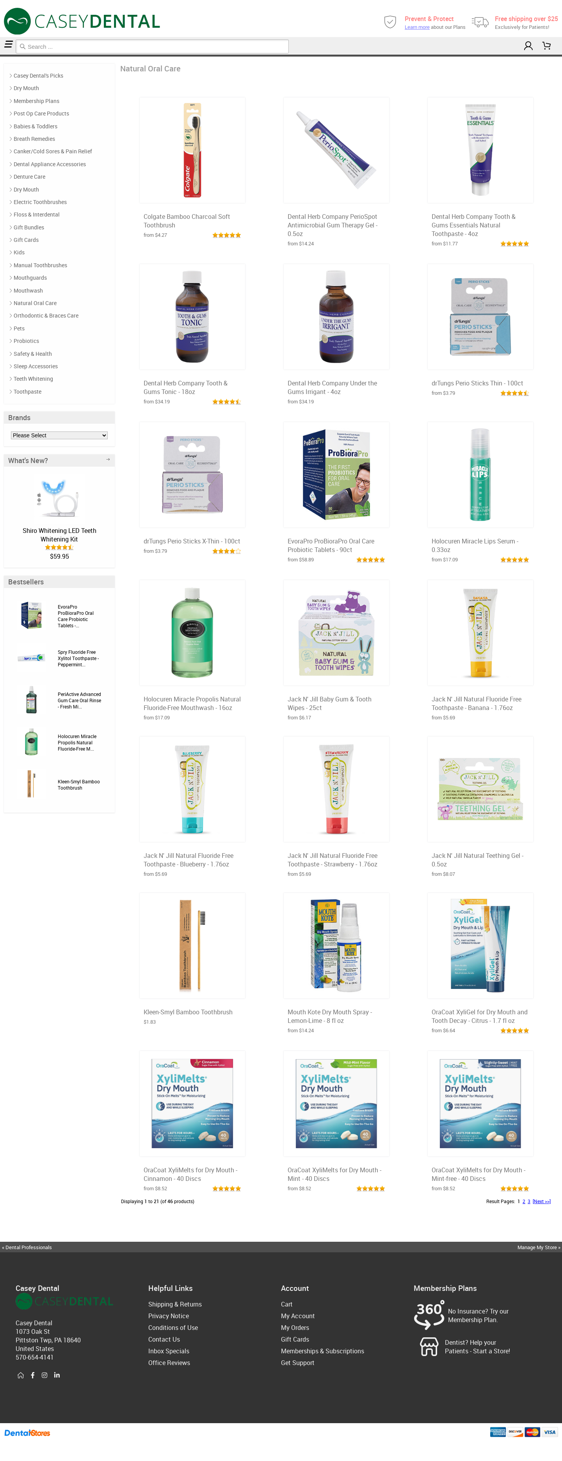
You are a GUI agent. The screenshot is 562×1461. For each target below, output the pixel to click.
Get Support (298, 1362)
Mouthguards (30, 277)
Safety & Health (33, 353)
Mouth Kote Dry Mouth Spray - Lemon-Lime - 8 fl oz (330, 1016)
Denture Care (29, 176)
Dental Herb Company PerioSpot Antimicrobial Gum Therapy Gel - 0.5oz (332, 225)
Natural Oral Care (3, 55)
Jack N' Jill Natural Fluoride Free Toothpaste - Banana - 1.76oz (476, 703)
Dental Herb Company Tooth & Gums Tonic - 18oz (186, 387)
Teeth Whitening (33, 378)
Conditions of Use (173, 1327)
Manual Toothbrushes (40, 265)
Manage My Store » (540, 1247)
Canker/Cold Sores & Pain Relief (53, 151)
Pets (19, 328)
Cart (287, 1304)
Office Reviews (169, 1362)
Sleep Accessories (36, 366)
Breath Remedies (34, 138)
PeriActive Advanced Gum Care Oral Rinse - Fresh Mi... (79, 700)
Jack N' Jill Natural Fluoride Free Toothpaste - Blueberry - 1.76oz (188, 859)
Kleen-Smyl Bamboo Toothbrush (79, 784)
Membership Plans (36, 101)
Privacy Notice (168, 1316)
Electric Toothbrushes (40, 202)
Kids (19, 252)
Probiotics (26, 340)
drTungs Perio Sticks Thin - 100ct (477, 383)
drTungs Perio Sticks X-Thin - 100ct (192, 541)
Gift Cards (26, 239)
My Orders (295, 1327)
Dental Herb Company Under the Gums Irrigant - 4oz (332, 387)
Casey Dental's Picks (38, 75)
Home (1, 55)
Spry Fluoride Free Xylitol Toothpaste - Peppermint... (78, 658)
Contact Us (164, 1339)
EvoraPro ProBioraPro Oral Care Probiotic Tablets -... (76, 616)
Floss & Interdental (37, 214)
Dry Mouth (26, 88)
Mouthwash (28, 290)
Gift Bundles (29, 227)
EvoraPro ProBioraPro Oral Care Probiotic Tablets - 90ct (331, 545)
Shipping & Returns (175, 1304)
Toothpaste (27, 391)
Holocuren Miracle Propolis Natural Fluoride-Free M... (77, 742)
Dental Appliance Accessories (50, 164)
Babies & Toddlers (35, 126)
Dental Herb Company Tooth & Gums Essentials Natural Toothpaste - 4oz (474, 225)
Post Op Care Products (41, 113)
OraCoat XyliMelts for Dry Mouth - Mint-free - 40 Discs (478, 1174)
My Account (298, 1316)
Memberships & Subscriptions (322, 1351)
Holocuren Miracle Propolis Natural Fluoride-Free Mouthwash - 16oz (192, 703)
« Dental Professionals (27, 1247)
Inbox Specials (168, 1351)
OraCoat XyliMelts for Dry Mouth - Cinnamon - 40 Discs (190, 1174)
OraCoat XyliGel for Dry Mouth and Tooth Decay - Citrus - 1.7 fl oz (480, 1016)
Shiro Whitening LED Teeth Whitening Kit (59, 534)
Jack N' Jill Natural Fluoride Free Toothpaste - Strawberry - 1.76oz (332, 859)
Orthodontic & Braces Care (46, 315)
